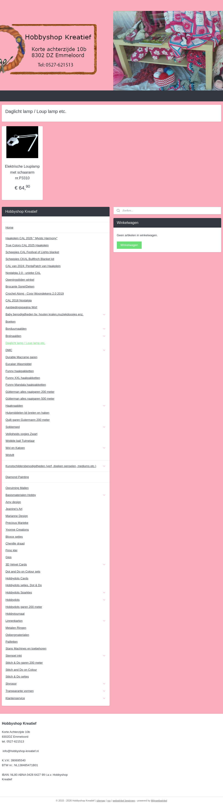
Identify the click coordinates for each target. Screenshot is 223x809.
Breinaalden (55, 336)
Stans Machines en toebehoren (25, 648)
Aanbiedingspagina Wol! (21, 307)
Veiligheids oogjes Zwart (21, 434)
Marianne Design (16, 516)
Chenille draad (15, 543)
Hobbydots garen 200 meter (23, 607)
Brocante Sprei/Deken (19, 286)
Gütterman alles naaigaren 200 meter (29, 391)
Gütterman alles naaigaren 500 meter (29, 398)
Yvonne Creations (17, 529)
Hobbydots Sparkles (55, 592)
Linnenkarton (55, 621)
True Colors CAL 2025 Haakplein (27, 245)
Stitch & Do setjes (17, 676)
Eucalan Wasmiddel (18, 364)
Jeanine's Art (13, 509)
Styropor (55, 684)
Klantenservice (55, 698)
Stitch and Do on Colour (21, 669)
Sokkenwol (55, 427)
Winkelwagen (129, 245)
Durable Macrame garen (21, 357)
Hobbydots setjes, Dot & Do (23, 585)
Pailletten (11, 641)
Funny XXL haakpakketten (22, 378)
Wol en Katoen (55, 448)
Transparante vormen (55, 691)
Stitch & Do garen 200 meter (24, 662)
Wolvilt (9, 455)
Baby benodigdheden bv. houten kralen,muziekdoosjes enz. (55, 314)
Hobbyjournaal (15, 613)
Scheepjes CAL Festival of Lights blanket (32, 252)
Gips (8, 557)
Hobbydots (55, 600)
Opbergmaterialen (17, 635)
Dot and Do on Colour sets (22, 571)
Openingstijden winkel (19, 279)
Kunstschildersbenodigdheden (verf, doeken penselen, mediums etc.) (55, 466)
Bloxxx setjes (14, 536)
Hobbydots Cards (16, 578)
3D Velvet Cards (55, 564)
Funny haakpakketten (19, 371)
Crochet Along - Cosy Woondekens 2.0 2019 (34, 293)
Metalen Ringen (15, 627)
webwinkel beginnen (124, 800)
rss (109, 800)
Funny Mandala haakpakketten (25, 384)
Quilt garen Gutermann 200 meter (27, 419)
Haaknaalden (55, 406)
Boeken (10, 321)
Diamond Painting (17, 477)
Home (9, 227)
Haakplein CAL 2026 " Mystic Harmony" (31, 238)
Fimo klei (11, 550)
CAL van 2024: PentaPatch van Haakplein (32, 266)
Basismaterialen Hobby (55, 495)
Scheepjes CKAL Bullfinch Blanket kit (29, 259)
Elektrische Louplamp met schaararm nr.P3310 (22, 172)
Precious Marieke (16, 522)
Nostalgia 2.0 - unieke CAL (23, 273)
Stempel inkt (55, 655)
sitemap (100, 800)
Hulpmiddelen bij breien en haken (27, 412)
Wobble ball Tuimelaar (20, 440)
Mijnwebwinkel (159, 800)
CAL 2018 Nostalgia (18, 300)
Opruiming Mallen (17, 488)
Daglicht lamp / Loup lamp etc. (25, 343)
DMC (55, 350)
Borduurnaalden (55, 329)
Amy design (13, 502)
